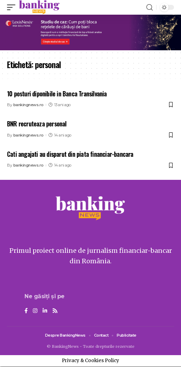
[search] (149, 7)
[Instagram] (35, 311)
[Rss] (55, 311)
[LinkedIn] (45, 311)
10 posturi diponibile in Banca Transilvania (57, 93)
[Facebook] (26, 311)
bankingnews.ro (28, 104)
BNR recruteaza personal (37, 123)
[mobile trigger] (13, 7)
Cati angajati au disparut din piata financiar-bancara (70, 154)
